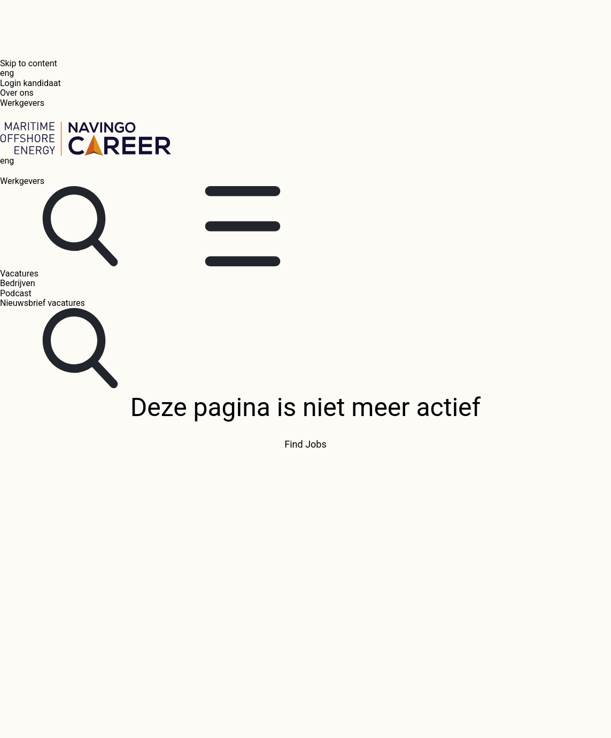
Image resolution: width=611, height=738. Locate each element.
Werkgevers (22, 103)
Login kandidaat (30, 83)
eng (7, 73)
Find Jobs (305, 444)
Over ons (17, 93)
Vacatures (19, 273)
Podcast (16, 293)
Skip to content (28, 63)
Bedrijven (17, 283)
